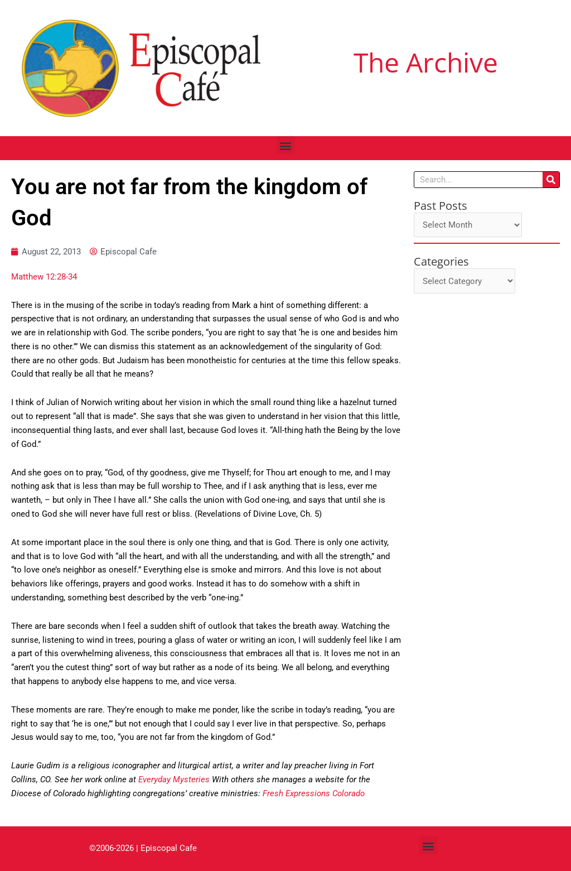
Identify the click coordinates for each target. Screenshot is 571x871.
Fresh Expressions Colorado (314, 793)
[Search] (551, 179)
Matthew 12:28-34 (44, 277)
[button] (286, 145)
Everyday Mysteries (174, 779)
